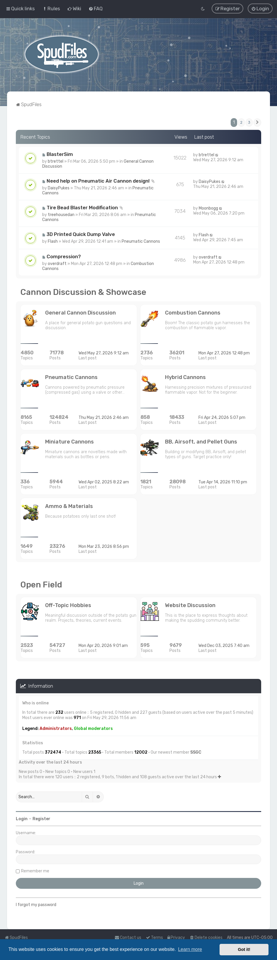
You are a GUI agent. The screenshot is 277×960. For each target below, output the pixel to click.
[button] (257, 122)
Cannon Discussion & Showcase (83, 292)
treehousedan (61, 214)
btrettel (55, 161)
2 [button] (241, 122)
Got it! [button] (244, 949)
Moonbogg (208, 208)
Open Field (41, 584)
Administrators (56, 728)
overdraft (57, 263)
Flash (53, 241)
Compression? (64, 256)
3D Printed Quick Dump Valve (81, 234)
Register (41, 818)
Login (22, 818)
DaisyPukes (58, 188)
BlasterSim (60, 154)
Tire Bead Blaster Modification (82, 207)
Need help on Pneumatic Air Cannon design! (98, 181)
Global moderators (93, 728)
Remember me (35, 871)
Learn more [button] (190, 949)
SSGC (195, 752)
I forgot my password (36, 904)
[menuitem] (51, 8)
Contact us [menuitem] (128, 937)
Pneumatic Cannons (141, 241)
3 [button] (249, 122)
